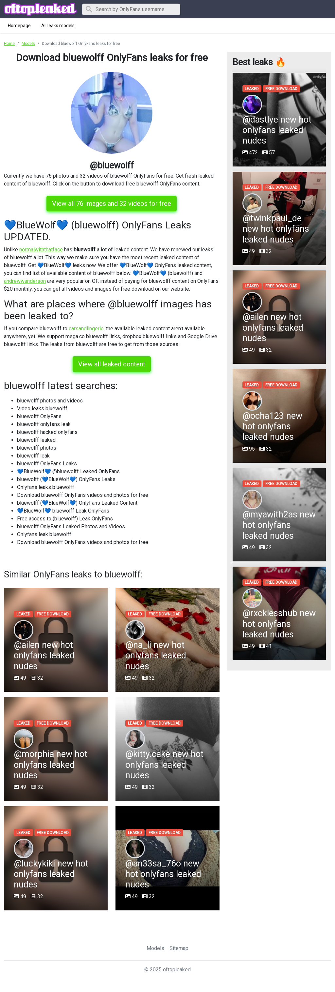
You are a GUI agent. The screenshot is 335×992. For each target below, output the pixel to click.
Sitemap (178, 948)
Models (155, 948)
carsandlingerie (86, 328)
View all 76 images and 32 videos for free (111, 203)
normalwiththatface (41, 249)
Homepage (19, 25)
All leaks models (58, 25)
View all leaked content (111, 364)
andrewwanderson (25, 281)
